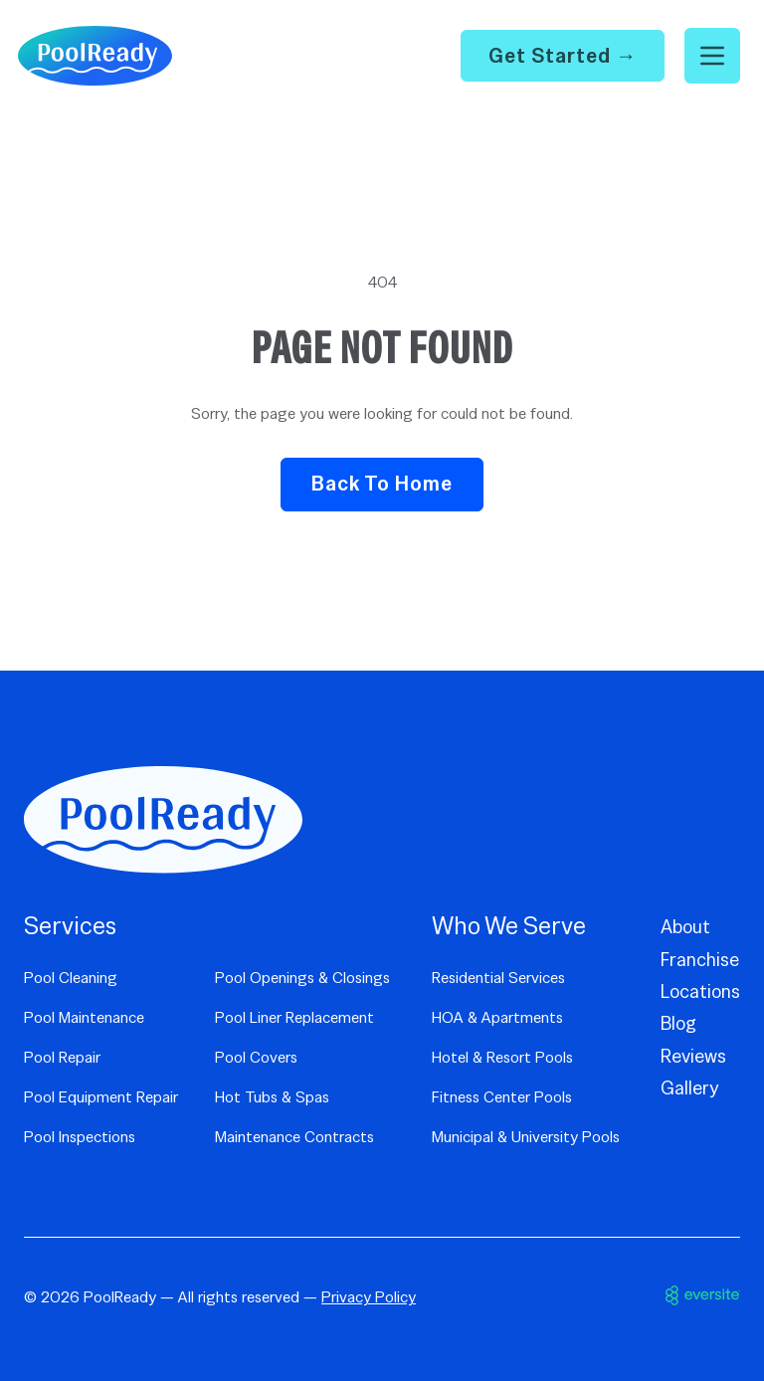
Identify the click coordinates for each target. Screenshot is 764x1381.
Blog (678, 1023)
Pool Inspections (79, 1136)
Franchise (700, 959)
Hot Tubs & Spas (272, 1096)
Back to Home (382, 483)
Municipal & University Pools (526, 1136)
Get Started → (563, 55)
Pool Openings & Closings (302, 977)
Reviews (693, 1056)
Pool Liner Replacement (294, 1017)
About (685, 926)
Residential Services (498, 977)
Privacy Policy (368, 1296)
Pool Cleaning (70, 977)
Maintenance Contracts (294, 1136)
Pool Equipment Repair (101, 1096)
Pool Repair (62, 1057)
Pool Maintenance (84, 1017)
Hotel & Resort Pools (502, 1057)
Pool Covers (256, 1057)
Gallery (690, 1088)
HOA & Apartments (497, 1017)
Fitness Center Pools (502, 1096)
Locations (700, 991)
